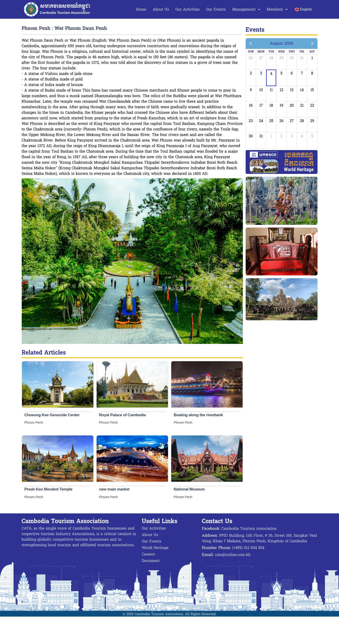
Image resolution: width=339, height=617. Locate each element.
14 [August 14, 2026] (302, 89)
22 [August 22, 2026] (312, 105)
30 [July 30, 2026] (292, 58)
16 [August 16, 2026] (251, 105)
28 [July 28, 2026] (271, 58)
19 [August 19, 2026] (281, 105)
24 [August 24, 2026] (261, 120)
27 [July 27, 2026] (261, 58)
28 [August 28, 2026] (302, 120)
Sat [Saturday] (312, 51)
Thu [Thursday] (292, 51)
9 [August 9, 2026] (251, 89)
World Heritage (155, 547)
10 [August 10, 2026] (261, 89)
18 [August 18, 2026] (271, 105)
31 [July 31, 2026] (302, 58)
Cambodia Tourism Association (249, 528)
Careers (148, 554)
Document (151, 560)
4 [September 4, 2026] (302, 136)
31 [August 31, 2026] (261, 136)
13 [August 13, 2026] (291, 89)
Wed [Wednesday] (281, 51)
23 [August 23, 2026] (251, 120)
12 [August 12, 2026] (281, 89)
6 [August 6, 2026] (292, 73)
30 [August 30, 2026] (251, 136)
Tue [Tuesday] (271, 51)
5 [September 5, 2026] (312, 136)
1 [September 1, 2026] (271, 136)
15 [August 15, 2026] (312, 89)
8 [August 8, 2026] (312, 73)
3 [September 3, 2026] (292, 136)
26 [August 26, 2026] (281, 120)
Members (277, 9)
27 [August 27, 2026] (292, 120)
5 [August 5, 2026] (281, 73)
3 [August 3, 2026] (261, 73)
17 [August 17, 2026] (261, 105)
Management (246, 9)
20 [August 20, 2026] (292, 105)
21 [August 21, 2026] (302, 105)
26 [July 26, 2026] (251, 58)
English (303, 9)
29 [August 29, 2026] (312, 120)
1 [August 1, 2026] (312, 58)
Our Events (216, 9)
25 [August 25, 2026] (271, 120)
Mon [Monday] (261, 51)
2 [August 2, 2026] (251, 73)
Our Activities (187, 9)
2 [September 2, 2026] (282, 136)
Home (141, 9)
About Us (161, 9)
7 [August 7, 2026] (302, 73)
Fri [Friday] (301, 51)
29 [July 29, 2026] (281, 58)
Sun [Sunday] (251, 51)
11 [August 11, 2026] (271, 89)
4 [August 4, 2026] (271, 73)
